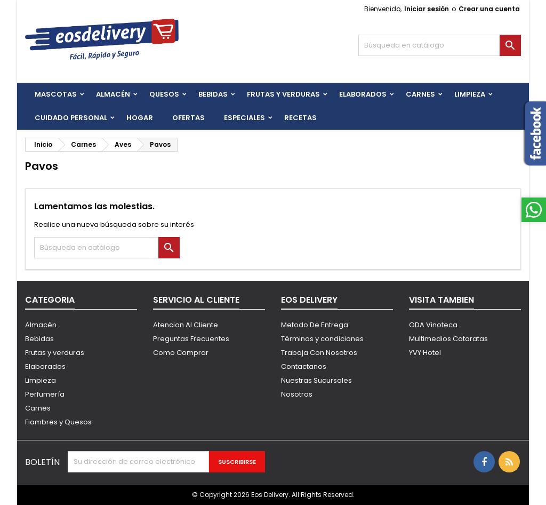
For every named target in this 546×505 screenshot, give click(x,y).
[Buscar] (439, 45)
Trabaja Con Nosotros (319, 353)
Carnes (420, 94)
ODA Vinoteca (433, 325)
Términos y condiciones (322, 339)
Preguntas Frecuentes (191, 339)
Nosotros (296, 394)
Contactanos (303, 366)
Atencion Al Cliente (185, 325)
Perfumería (45, 394)
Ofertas (188, 118)
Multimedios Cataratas (448, 339)
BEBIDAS (213, 94)
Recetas (300, 118)
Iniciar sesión (426, 8)
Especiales (244, 118)
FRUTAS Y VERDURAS (283, 94)
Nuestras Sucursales (316, 380)
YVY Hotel (425, 353)
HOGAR (139, 118)
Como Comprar (180, 353)
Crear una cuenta (489, 8)
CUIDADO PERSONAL (71, 118)
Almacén (113, 94)
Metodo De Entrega (314, 325)
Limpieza (469, 94)
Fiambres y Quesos (58, 422)
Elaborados (363, 94)
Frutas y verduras (54, 353)
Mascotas (56, 94)
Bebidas (39, 339)
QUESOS (164, 94)
